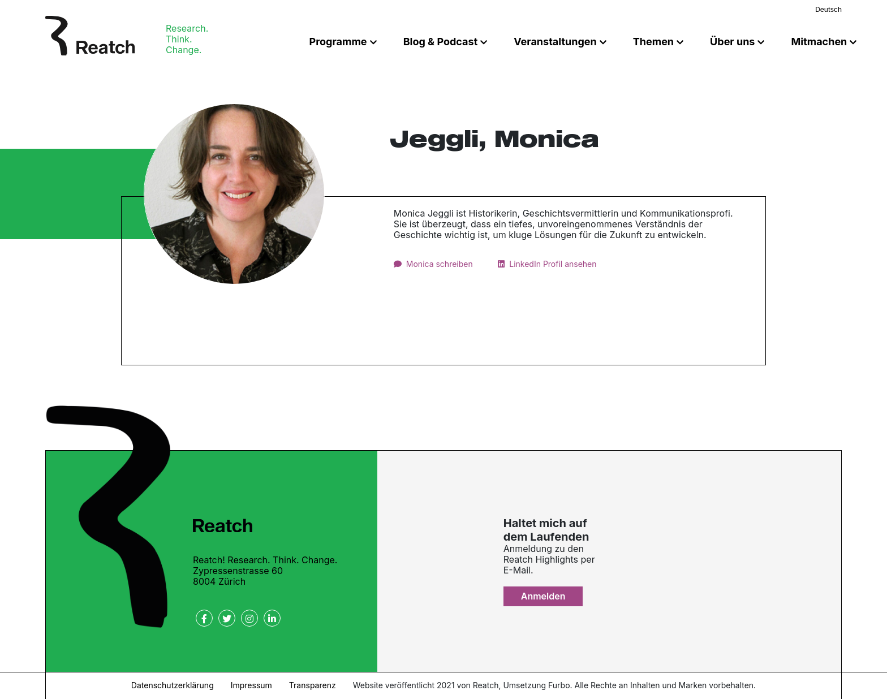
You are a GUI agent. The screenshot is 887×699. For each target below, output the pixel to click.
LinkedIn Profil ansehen (552, 264)
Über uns (732, 42)
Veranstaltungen (555, 42)
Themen (653, 42)
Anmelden (543, 596)
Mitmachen (819, 42)
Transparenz (312, 685)
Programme (338, 42)
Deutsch (828, 9)
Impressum (251, 685)
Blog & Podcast (440, 42)
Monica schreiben (439, 264)
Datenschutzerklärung (172, 685)
